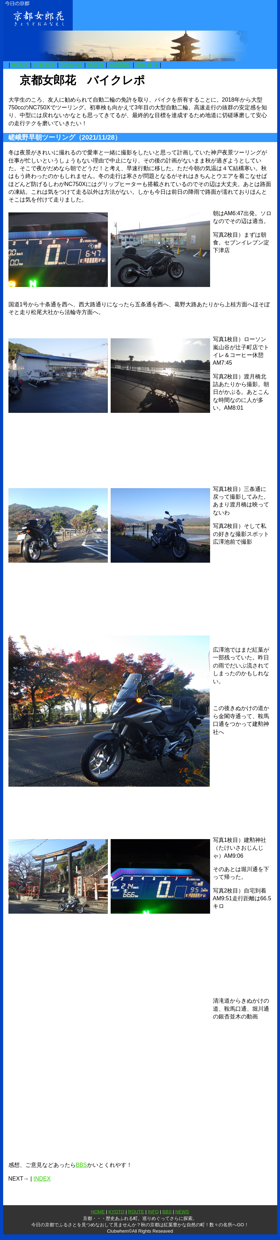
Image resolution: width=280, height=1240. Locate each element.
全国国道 (120, 65)
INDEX (42, 1179)
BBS (81, 1165)
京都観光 (44, 65)
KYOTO (116, 1211)
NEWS (182, 1211)
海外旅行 (147, 65)
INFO (153, 1211)
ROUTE (136, 1211)
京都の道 (71, 65)
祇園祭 (95, 65)
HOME (20, 65)
